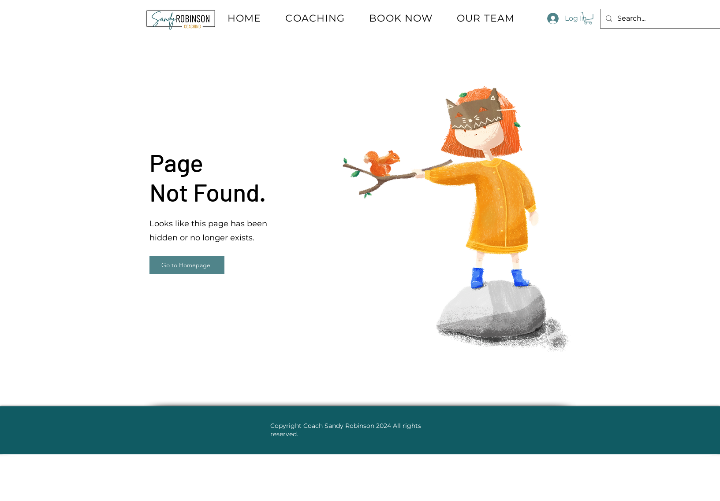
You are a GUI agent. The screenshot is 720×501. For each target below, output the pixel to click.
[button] (588, 18)
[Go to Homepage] (186, 265)
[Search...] (666, 18)
